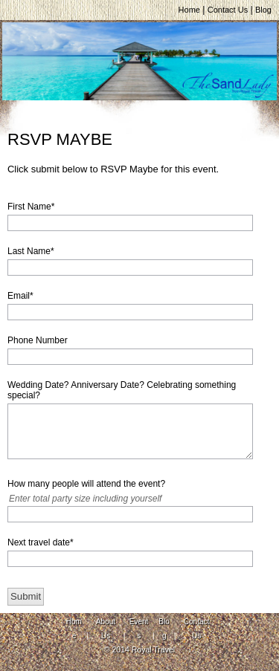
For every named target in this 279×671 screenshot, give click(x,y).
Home (189, 9)
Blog (263, 9)
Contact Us (228, 9)
